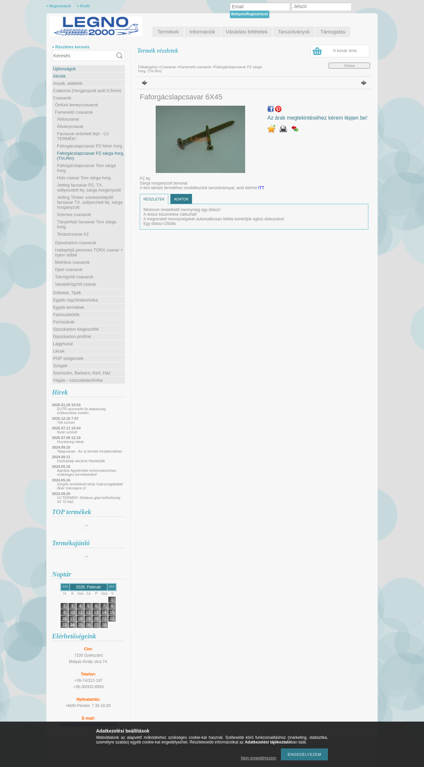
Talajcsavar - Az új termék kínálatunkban (89, 451)
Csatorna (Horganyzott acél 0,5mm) (87, 90)
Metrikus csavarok (72, 262)
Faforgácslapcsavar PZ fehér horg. (90, 145)
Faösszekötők (66, 314)
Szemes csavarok (74, 214)
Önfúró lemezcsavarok (76, 104)
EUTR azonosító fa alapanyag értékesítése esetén (81, 411)
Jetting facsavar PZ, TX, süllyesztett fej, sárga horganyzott (89, 187)
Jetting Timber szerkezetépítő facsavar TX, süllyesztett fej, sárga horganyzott (90, 202)
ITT (261, 188)
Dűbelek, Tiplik (67, 292)
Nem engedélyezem (258, 758)
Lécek (59, 351)
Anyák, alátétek (67, 83)
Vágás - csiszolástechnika (78, 380)
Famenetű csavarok (74, 112)
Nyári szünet (67, 432)
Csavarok (62, 97)
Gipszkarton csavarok (75, 242)
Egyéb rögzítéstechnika (75, 300)
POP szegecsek (68, 358)
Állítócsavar (68, 119)
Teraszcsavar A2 (72, 234)
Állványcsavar (70, 126)
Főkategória (147, 67)
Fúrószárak (64, 321)
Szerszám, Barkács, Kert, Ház (81, 372)
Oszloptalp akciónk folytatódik (81, 461)
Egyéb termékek (68, 307)
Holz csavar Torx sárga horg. (84, 177)
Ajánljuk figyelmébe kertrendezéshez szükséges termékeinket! (86, 472)
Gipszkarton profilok (72, 336)
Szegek (60, 365)
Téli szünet (66, 422)
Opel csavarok (68, 269)
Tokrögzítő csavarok (74, 276)
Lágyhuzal (63, 343)
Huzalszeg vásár (70, 442)
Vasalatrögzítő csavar (75, 284)
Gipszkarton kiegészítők (76, 329)
